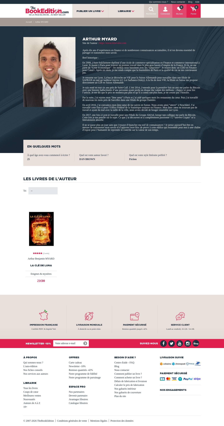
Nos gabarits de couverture (127, 392)
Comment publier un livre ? (128, 373)
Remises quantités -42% (81, 370)
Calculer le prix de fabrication (129, 385)
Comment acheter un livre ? (128, 377)
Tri (24, 190)
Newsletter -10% (77, 366)
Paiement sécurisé (134, 325)
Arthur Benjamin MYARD (41, 258)
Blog (190, 2)
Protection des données (121, 420)
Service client (180, 325)
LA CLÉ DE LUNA (41, 265)
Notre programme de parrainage (85, 377)
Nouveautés (29, 399)
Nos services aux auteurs (35, 373)
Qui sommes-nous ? (158, 2)
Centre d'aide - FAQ (124, 362)
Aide (197, 2)
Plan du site (120, 396)
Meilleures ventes (32, 395)
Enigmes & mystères (41, 274)
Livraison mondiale (89, 325)
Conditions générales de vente (72, 420)
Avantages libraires (78, 399)
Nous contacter (178, 2)
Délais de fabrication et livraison (130, 381)
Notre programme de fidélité (83, 373)
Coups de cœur (30, 392)
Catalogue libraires (78, 403)
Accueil (29, 22)
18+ (25, 406)
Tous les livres (30, 388)
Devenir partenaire (78, 395)
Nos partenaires (76, 392)
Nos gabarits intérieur (125, 388)
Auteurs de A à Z (31, 403)
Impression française (44, 325)
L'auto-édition (30, 366)
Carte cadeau (75, 362)
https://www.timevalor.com (112, 43)
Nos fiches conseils (33, 370)
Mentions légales (98, 420)
